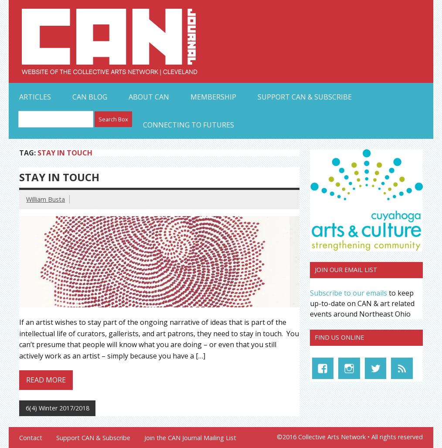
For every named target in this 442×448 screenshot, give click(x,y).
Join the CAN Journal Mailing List (190, 438)
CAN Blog (89, 97)
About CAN (149, 97)
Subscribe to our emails (348, 293)
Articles (35, 97)
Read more (46, 380)
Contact (30, 438)
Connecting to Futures (188, 125)
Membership (213, 97)
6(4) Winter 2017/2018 (57, 408)
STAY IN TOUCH (59, 177)
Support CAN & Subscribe (305, 97)
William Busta (45, 199)
